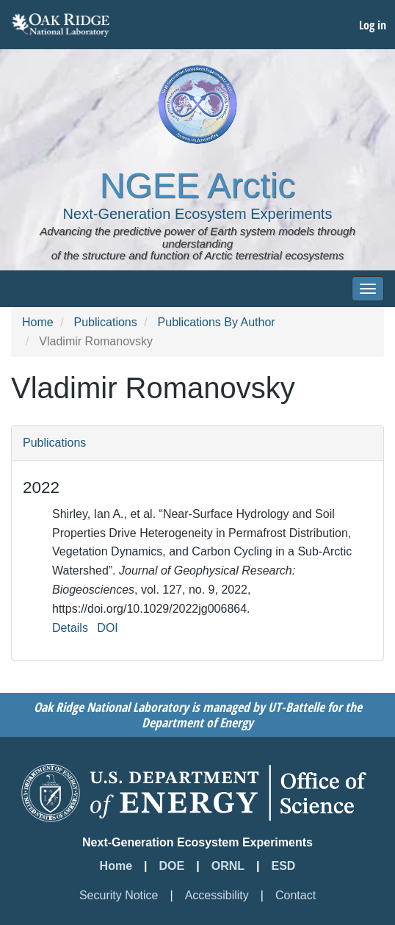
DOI (107, 628)
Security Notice (119, 895)
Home (38, 322)
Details (70, 628)
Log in (372, 25)
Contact (295, 895)
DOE (172, 866)
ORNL (227, 866)
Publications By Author (216, 322)
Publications (105, 322)
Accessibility (217, 895)
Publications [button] (54, 442)
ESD (284, 866)
